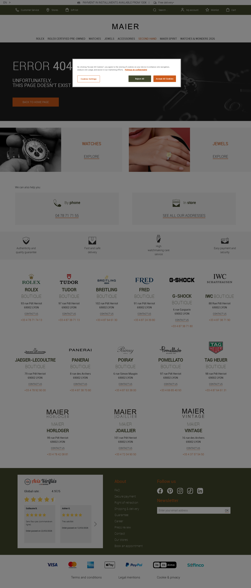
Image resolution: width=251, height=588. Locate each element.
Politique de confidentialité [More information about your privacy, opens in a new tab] (136, 69)
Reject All (139, 78)
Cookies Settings (88, 79)
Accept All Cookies (164, 78)
